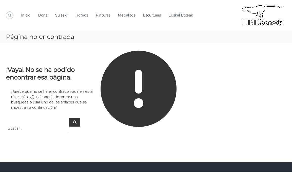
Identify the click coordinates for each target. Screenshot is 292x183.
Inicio (25, 15)
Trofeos (81, 15)
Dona (43, 15)
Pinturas (103, 15)
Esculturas (152, 15)
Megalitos (126, 15)
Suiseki (61, 15)
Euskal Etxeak (180, 15)
